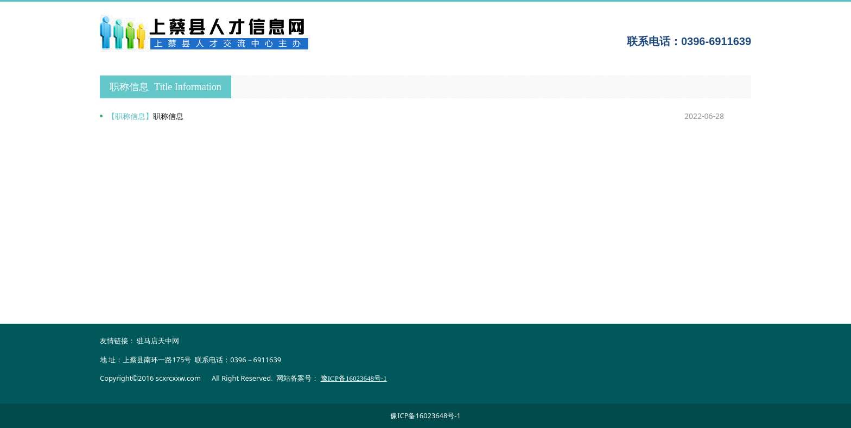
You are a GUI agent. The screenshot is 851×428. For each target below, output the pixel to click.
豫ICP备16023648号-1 (425, 415)
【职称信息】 (130, 116)
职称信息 (168, 116)
